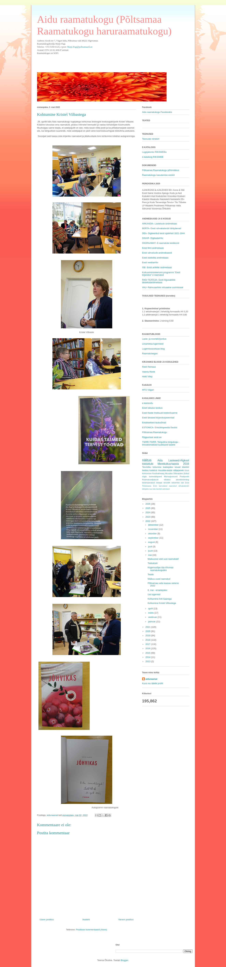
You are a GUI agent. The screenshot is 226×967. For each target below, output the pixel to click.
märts (151, 613)
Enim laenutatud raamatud (165, 486)
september (153, 538)
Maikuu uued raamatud (159, 579)
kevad (178, 467)
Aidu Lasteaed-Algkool (173, 460)
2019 (148, 635)
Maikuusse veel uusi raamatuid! (163, 559)
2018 (148, 640)
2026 (148, 504)
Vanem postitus (126, 919)
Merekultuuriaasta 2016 (173, 463)
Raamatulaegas (150, 353)
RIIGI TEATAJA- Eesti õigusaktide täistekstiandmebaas (158, 281)
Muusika (169, 473)
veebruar (152, 617)
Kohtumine (147, 473)
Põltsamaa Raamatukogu (154, 432)
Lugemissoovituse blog (153, 348)
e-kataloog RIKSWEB (152, 157)
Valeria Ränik (148, 371)
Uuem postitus (47, 919)
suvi (150, 489)
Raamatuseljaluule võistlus (156, 479)
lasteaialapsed (155, 476)
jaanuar (152, 621)
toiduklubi (147, 463)
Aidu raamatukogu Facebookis (157, 112)
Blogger (124, 960)
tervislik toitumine (171, 482)
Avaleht (86, 919)
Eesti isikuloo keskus (152, 408)
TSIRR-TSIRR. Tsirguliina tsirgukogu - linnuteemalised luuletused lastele (161, 443)
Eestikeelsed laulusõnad (154, 422)
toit (182, 482)
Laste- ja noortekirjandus (154, 339)
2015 (148, 653)
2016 (148, 648)
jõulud (186, 473)
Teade (151, 574)
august (151, 542)
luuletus (153, 470)
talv (154, 489)
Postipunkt (184, 476)
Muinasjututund (170, 476)
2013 (148, 661)
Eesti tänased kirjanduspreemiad (158, 417)
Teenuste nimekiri (150, 139)
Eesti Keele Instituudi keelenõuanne (159, 413)
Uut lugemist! (154, 594)
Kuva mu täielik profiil (152, 683)
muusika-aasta (165, 470)
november (153, 529)
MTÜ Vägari (148, 390)
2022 (148, 521)
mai (150, 555)
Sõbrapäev (178, 473)
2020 (148, 631)
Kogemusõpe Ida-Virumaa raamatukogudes (160, 568)
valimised (165, 489)
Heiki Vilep (147, 376)
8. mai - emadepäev (157, 590)
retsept (159, 482)
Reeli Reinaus (149, 367)
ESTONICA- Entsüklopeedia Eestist (159, 427)
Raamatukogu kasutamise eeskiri (158, 175)
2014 (148, 657)
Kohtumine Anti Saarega (160, 599)
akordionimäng (182, 479)
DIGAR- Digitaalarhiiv (152, 238)
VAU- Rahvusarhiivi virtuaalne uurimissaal (162, 287)
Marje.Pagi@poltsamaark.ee (79, 47)
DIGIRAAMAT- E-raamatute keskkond (160, 243)
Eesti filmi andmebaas (153, 248)
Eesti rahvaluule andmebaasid (157, 252)
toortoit (159, 489)
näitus (147, 460)
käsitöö (185, 467)
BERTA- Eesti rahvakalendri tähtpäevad (161, 228)
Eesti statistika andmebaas (155, 257)
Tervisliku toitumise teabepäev (157, 467)
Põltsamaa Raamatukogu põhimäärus (160, 170)
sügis (144, 476)
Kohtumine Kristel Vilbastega (162, 603)
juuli (150, 546)
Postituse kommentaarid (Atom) (91, 929)
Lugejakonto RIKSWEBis (154, 152)
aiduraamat (151, 679)
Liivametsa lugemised (152, 344)
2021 (148, 627)
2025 (148, 508)
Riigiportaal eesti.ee (152, 437)
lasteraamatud (148, 482)
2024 (148, 512)
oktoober (152, 533)
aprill (150, 608)
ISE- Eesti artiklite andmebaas (157, 267)
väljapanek (178, 470)
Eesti (187, 470)
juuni (150, 550)
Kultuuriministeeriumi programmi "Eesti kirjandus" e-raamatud (161, 273)
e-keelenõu (147, 403)
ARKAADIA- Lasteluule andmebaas (159, 223)
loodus (145, 470)
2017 (148, 644)
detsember (153, 525)
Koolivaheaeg (158, 473)
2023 (148, 517)
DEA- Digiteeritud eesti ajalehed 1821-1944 (163, 233)
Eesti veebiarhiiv (150, 262)
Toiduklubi (152, 563)
